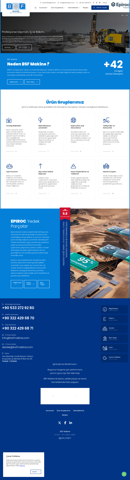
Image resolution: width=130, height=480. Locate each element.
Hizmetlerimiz (73, 8)
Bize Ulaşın (32, 82)
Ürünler (8, 47)
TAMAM (35, 472)
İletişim (85, 8)
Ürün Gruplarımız (57, 8)
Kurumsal (42, 8)
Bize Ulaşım (24, 47)
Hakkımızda (15, 82)
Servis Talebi (30, 283)
